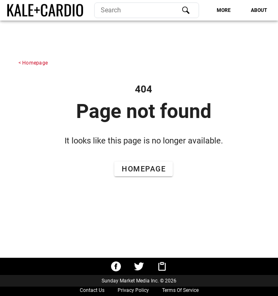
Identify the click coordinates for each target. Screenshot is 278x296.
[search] (146, 10)
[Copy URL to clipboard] (162, 266)
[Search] (186, 10)
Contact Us (92, 290)
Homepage (35, 62)
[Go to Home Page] (143, 169)
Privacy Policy (133, 290)
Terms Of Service (180, 290)
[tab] (223, 10)
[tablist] (236, 10)
